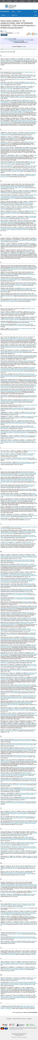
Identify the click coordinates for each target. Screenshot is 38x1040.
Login (35, 11)
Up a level (4, 31)
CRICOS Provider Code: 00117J (19, 1034)
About (13, 11)
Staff (4, 1)
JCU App (9, 1)
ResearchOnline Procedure (19, 1018)
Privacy (19, 1037)
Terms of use (14, 1037)
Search (19, 11)
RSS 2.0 (30, 34)
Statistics (29, 1018)
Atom (30, 33)
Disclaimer (24, 1037)
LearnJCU (22, 1)
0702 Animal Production (16, 41)
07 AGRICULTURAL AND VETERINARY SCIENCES (19, 40)
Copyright (8, 1018)
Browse (3, 15)
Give (34, 1)
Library (15, 1)
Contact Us (14, 15)
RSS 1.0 (35, 33)
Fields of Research (9, 38)
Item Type (24, 46)
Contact (29, 1)
